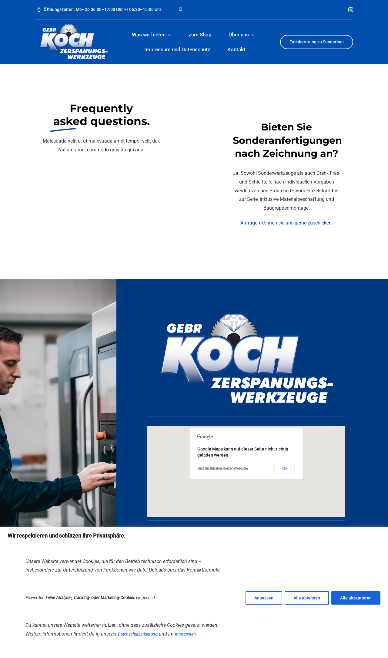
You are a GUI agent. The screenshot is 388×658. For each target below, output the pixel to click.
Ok (284, 468)
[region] (194, 592)
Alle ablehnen (306, 598)
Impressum (185, 634)
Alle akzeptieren (356, 598)
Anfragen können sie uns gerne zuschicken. (286, 223)
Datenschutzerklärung (138, 634)
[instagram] (350, 9)
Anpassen (263, 598)
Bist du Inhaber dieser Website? (223, 468)
